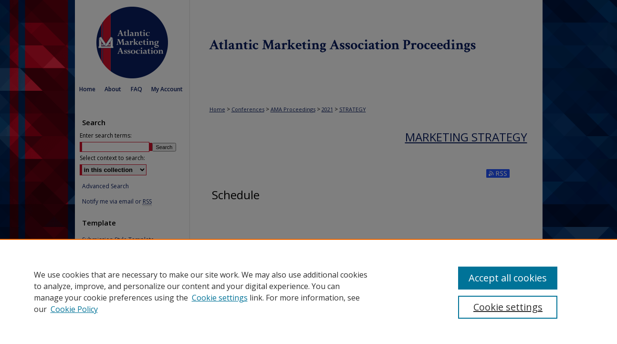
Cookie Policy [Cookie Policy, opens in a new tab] (74, 309)
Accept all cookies (508, 277)
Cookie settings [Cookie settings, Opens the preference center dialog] (508, 307)
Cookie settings (220, 297)
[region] (308, 291)
